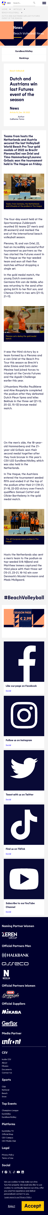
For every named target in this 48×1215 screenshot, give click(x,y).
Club (4, 1086)
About (4, 1062)
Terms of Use (7, 1158)
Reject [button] (11, 1206)
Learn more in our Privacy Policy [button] (18, 1197)
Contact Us (7, 1072)
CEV (6, 3)
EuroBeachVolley (24, 51)
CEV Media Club (9, 1141)
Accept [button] (32, 1205)
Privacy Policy (8, 1154)
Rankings (24, 58)
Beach (4, 1093)
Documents (7, 1069)
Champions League (10, 1110)
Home (4, 9)
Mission (5, 1066)
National (5, 1090)
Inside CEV (6, 1059)
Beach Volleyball (10, 12)
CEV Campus (7, 1137)
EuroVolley (6, 1113)
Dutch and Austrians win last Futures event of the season (21, 17)
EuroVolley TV (8, 1131)
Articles (17, 9)
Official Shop (7, 1134)
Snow (4, 1096)
